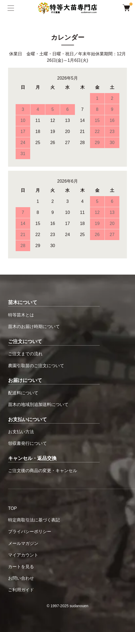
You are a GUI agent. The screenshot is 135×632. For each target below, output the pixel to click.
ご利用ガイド (21, 589)
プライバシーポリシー (29, 531)
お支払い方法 (21, 431)
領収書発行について (27, 443)
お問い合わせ (21, 578)
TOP (12, 508)
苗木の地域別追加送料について (38, 404)
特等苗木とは (21, 315)
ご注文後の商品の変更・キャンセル (42, 470)
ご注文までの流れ (25, 353)
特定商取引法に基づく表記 (34, 520)
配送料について (23, 393)
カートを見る (21, 566)
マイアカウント (23, 555)
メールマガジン (23, 543)
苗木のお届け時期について (34, 326)
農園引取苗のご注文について (36, 365)
